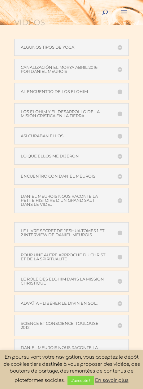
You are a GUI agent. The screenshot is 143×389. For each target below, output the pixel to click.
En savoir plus (111, 380)
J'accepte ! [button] (80, 381)
